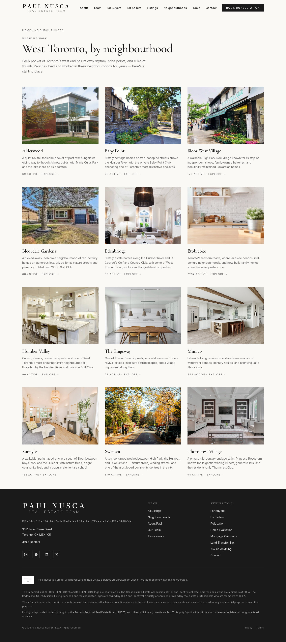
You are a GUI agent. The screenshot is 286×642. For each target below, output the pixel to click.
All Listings (154, 510)
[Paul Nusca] (46, 8)
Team (97, 8)
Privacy (248, 627)
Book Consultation (243, 7)
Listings (152, 8)
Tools (196, 8)
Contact (211, 8)
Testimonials (156, 536)
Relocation (217, 523)
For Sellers (134, 8)
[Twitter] (56, 554)
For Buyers (114, 8)
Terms (260, 627)
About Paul (155, 523)
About (84, 8)
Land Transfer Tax (223, 542)
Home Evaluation (221, 530)
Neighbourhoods (175, 8)
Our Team (154, 530)
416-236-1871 (31, 542)
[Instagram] (25, 554)
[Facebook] (36, 554)
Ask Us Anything (221, 549)
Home (26, 30)
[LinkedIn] (46, 554)
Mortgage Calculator (224, 536)
